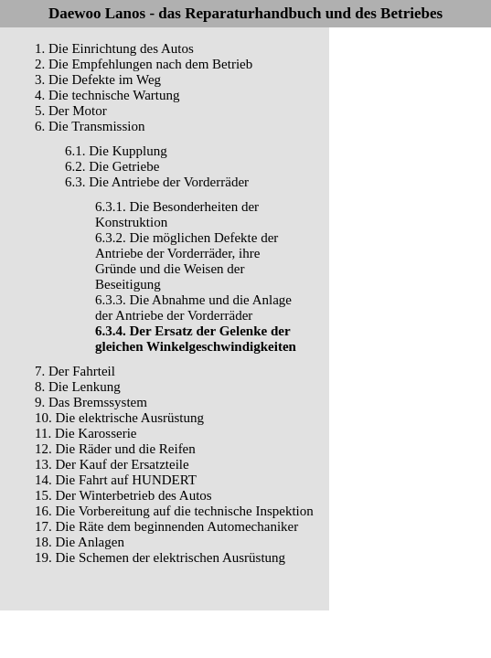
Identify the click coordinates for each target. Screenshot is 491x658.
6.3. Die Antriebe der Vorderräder (157, 182)
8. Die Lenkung (78, 386)
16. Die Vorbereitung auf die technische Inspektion (174, 511)
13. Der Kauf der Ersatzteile (112, 464)
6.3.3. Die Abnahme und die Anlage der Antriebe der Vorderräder (193, 307)
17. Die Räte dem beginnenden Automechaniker (166, 526)
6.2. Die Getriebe (112, 166)
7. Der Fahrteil (75, 371)
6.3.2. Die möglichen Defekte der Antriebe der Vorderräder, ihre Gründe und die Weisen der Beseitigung (186, 261)
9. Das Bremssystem (91, 402)
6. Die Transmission (89, 126)
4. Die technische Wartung (107, 95)
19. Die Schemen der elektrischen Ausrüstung (160, 557)
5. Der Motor (71, 110)
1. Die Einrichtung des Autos (114, 48)
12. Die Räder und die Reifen (115, 448)
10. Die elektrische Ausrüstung (119, 417)
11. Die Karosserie (86, 433)
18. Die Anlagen (79, 542)
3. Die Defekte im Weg (98, 79)
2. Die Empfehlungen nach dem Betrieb (143, 64)
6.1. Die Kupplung (116, 150)
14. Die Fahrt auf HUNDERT (116, 479)
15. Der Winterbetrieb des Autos (123, 495)
